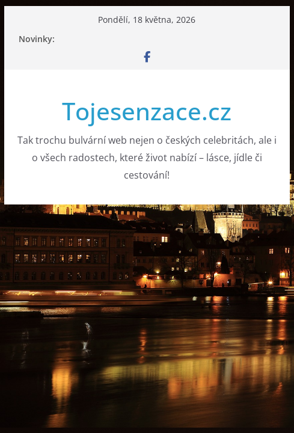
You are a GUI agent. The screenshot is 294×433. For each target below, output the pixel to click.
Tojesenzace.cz (146, 110)
